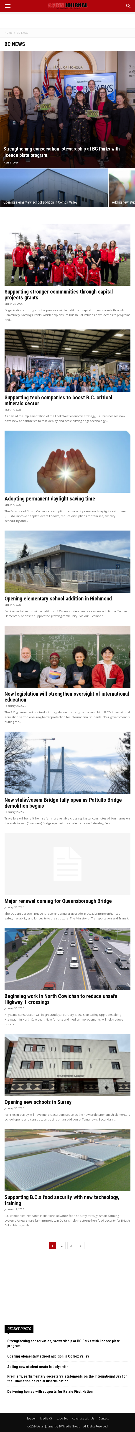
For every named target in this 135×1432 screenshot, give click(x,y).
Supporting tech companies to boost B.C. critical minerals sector (58, 400)
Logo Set (62, 1418)
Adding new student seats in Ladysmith (37, 1367)
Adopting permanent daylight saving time (50, 498)
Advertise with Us (83, 1418)
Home (9, 33)
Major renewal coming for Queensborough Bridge (58, 901)
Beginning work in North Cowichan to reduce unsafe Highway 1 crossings (61, 999)
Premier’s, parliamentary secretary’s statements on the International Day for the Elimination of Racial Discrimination (67, 1378)
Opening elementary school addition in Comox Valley (48, 1356)
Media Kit (46, 1418)
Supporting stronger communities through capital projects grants (59, 294)
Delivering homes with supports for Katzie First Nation (50, 1391)
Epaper (31, 1418)
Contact (104, 1418)
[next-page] (80, 1245)
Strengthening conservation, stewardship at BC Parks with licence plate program (63, 1343)
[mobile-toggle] (7, 6)
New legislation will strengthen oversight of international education (67, 697)
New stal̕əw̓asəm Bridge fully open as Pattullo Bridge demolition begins (63, 803)
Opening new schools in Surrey (38, 1102)
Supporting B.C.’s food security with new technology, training (62, 1200)
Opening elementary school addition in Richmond (58, 598)
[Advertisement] (67, 20)
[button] (128, 6)
